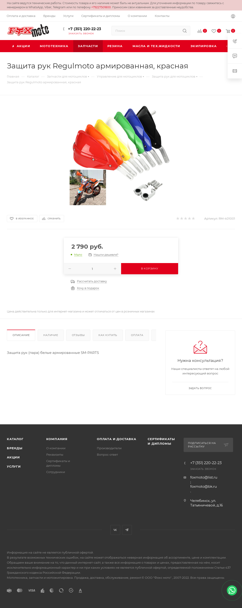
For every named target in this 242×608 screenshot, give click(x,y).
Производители (109, 448)
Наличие (50, 335)
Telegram (127, 530)
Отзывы (78, 335)
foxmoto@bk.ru (203, 486)
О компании (55, 448)
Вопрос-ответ (107, 454)
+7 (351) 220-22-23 (84, 29)
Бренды (14, 448)
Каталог (15, 439)
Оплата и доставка (116, 439)
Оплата (137, 335)
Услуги (14, 466)
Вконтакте (115, 530)
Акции (13, 457)
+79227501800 (101, 7)
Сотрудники (55, 472)
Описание (21, 335)
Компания (57, 439)
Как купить (107, 335)
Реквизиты (54, 454)
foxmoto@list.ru (203, 477)
